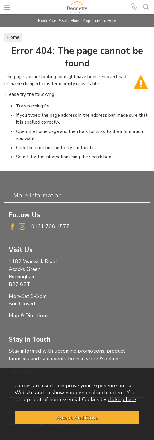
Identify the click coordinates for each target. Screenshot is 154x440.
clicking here (122, 399)
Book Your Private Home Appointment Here (77, 20)
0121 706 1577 (50, 226)
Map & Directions (28, 315)
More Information (37, 195)
